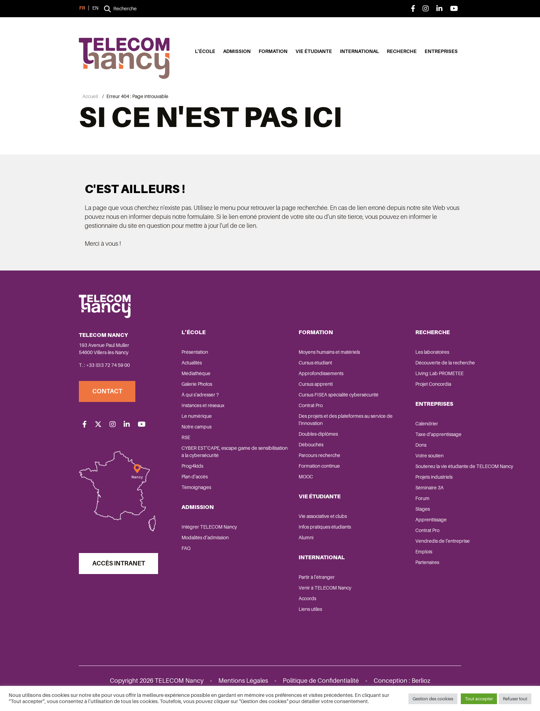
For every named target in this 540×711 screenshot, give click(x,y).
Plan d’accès (195, 479)
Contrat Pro (289, 408)
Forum (379, 508)
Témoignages (197, 490)
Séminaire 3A (386, 497)
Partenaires (383, 572)
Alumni (284, 540)
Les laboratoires (388, 355)
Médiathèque (196, 376)
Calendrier (383, 426)
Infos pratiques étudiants (303, 529)
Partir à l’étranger (295, 580)
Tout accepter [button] (479, 697)
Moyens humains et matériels (307, 355)
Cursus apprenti (294, 387)
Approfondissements (299, 376)
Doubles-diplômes (296, 436)
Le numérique (197, 419)
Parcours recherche (298, 458)
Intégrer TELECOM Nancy (210, 529)
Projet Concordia (389, 387)
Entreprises (441, 51)
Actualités (192, 365)
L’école (205, 51)
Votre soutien (386, 458)
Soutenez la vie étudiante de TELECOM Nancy (402, 472)
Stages (379, 519)
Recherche (402, 51)
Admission (237, 51)
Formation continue (297, 468)
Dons (377, 447)
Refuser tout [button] (515, 697)
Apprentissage (387, 529)
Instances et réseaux (203, 408)
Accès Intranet (119, 569)
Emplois (380, 561)
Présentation (195, 355)
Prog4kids (193, 468)
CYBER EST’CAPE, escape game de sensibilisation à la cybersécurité (220, 454)
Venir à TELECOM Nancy (303, 590)
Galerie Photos (197, 387)
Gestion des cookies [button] (433, 697)
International (359, 51)
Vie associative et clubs (301, 519)
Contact (108, 394)
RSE (186, 440)
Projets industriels (390, 487)
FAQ (186, 551)
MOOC (284, 479)
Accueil (90, 96)
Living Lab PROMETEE (396, 376)
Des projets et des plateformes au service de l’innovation (312, 422)
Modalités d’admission (205, 540)
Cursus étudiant (293, 365)
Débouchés (289, 447)
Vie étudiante (313, 51)
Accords (285, 601)
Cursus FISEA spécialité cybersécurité (317, 397)
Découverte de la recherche (401, 365)
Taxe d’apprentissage (395, 437)
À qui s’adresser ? (200, 397)
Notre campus (197, 429)
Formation (273, 51)
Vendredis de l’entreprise (399, 551)
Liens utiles (288, 612)
